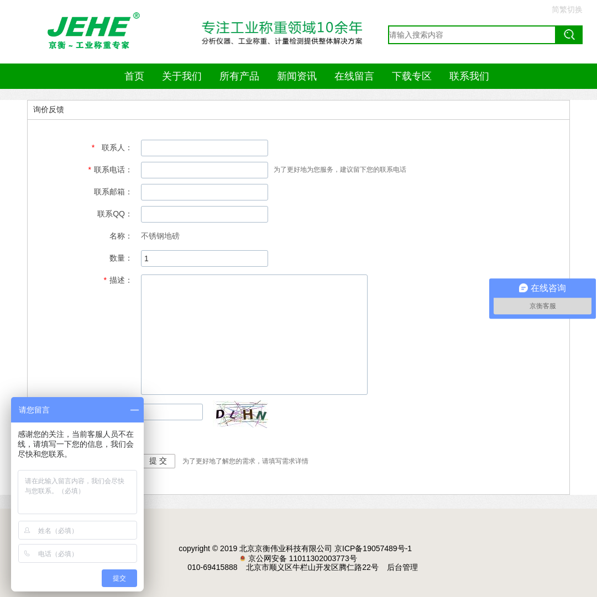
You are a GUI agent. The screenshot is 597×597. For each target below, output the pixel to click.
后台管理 (402, 567)
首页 (134, 76)
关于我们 (182, 76)
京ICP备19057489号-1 (373, 548)
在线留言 (354, 76)
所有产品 (239, 76)
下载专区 (412, 76)
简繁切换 (567, 9)
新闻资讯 (297, 76)
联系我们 (469, 76)
